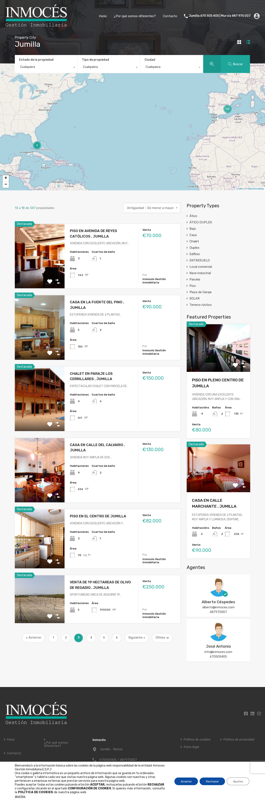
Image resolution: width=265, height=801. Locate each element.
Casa (193, 235)
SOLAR (194, 298)
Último (162, 637)
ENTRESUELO (199, 260)
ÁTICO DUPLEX (200, 222)
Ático (193, 216)
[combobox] (46, 68)
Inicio (103, 16)
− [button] (5, 184)
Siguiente (136, 637)
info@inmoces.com (218, 652)
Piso (192, 286)
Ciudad (150, 60)
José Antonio (218, 646)
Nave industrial (200, 273)
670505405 (218, 656)
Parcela (194, 279)
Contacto (170, 16)
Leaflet (239, 188)
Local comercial (200, 267)
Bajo (192, 229)
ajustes (20, 796)
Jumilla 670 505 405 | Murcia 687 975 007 (220, 16)
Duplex (194, 248)
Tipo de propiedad (95, 60)
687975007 (218, 612)
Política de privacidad (238, 739)
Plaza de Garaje (200, 292)
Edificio (194, 254)
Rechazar (211, 781)
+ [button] (5, 178)
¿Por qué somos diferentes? (135, 16)
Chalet (194, 241)
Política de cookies (197, 739)
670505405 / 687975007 (118, 760)
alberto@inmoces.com (218, 607)
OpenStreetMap (255, 188)
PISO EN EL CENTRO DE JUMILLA (98, 516)
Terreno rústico (200, 305)
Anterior (33, 637)
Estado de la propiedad (36, 60)
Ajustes (238, 781)
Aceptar (185, 781)
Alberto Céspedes (218, 602)
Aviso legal (191, 747)
